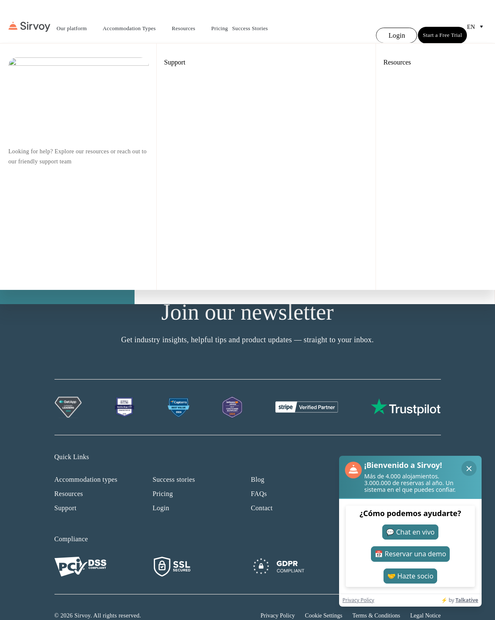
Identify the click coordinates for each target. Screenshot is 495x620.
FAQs (259, 476)
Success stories (174, 462)
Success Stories (250, 20)
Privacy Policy (278, 599)
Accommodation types (86, 462)
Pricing (219, 20)
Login (161, 491)
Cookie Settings (323, 599)
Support (65, 491)
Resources (189, 21)
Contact (262, 491)
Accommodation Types (135, 21)
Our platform (77, 21)
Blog (257, 462)
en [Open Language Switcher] (477, 18)
